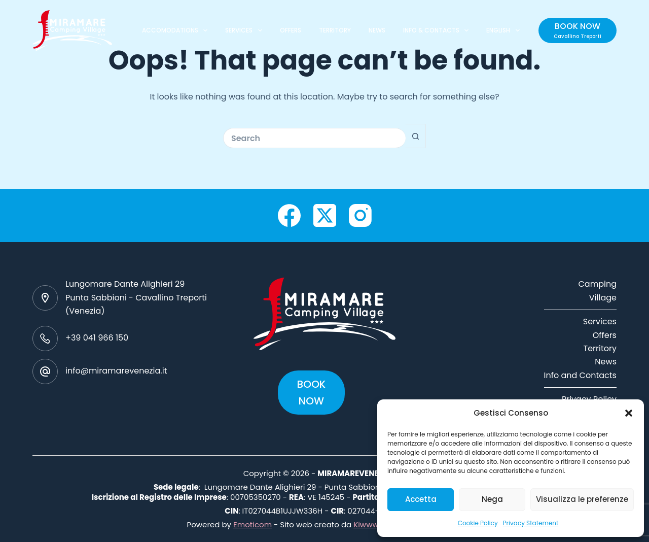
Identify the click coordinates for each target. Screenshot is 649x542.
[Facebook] (289, 215)
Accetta (421, 499)
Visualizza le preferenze (582, 499)
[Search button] (416, 136)
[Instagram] (360, 215)
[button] (629, 413)
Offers (605, 335)
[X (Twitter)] (324, 215)
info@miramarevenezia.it (116, 371)
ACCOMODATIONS (176, 30)
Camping (598, 284)
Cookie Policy (478, 523)
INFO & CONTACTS (438, 30)
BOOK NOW (311, 392)
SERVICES (245, 30)
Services (600, 321)
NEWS (377, 30)
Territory (600, 348)
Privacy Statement (531, 523)
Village (603, 297)
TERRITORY (335, 30)
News (606, 361)
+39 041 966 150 (96, 338)
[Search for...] (314, 138)
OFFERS (290, 30)
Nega (492, 499)
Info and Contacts (580, 375)
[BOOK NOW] (577, 30)
